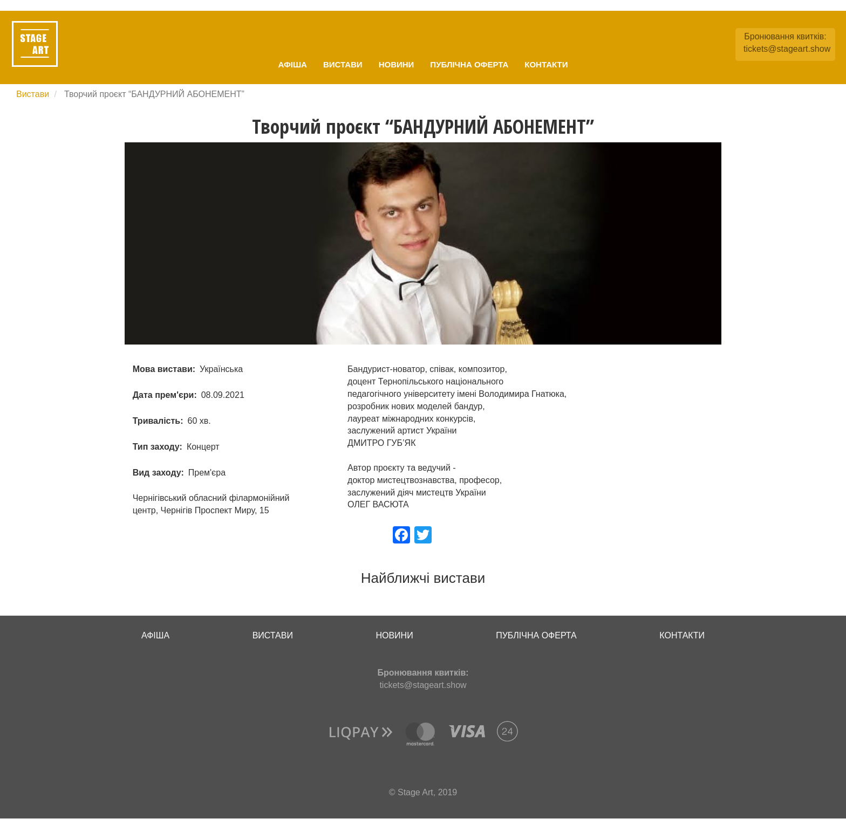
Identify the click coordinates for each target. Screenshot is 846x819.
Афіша (292, 64)
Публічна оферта (469, 64)
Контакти (546, 64)
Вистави (343, 64)
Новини (396, 64)
